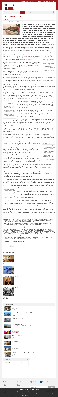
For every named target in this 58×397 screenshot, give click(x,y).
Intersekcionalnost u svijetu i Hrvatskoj (20, 330)
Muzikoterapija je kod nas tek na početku (20, 307)
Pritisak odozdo (9, 362)
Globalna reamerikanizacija (17, 318)
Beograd (20, 241)
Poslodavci (42, 12)
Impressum (22, 1)
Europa (14, 12)
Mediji (51, 12)
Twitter (35, 382)
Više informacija (32, 395)
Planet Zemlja (28, 12)
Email (12, 246)
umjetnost (15, 241)
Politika (47, 12)
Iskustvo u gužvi (6, 265)
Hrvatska (9, 12)
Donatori (40, 1)
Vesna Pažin (8, 19)
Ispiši (23, 21)
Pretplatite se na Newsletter (36, 385)
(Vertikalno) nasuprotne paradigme (10, 287)
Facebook (45, 382)
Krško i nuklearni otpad (17, 324)
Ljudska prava (35, 12)
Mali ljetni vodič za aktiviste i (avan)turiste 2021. (22, 312)
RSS (53, 1)
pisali (26, 56)
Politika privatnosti (29, 1)
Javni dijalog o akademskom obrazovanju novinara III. (23, 352)
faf (25, 241)
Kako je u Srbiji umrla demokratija (10, 276)
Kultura (22, 12)
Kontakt (50, 1)
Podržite (35, 1)
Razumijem (25, 395)
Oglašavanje (45, 1)
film (24, 241)
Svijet (18, 12)
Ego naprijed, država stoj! (17, 335)
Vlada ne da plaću (15, 347)
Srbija (11, 241)
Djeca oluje (5, 298)
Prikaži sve (25, 365)
